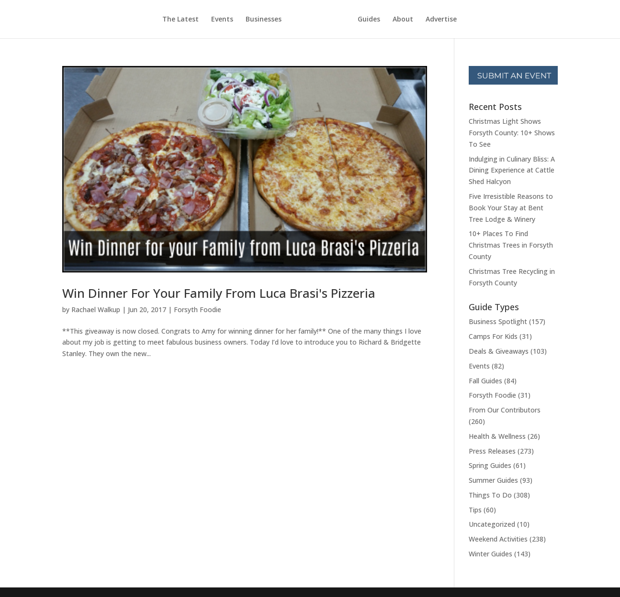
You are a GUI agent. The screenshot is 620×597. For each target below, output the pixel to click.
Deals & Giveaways (499, 351)
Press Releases (492, 451)
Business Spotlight (498, 321)
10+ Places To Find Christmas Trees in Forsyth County (511, 245)
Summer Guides (493, 480)
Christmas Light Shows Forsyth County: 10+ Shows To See (512, 133)
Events (222, 19)
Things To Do (490, 494)
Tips (475, 509)
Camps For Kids (493, 336)
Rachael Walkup (95, 309)
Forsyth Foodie (197, 309)
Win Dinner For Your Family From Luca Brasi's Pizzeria (218, 293)
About (403, 19)
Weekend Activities (498, 538)
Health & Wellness (497, 436)
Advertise (441, 19)
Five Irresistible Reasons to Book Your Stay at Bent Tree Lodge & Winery (511, 208)
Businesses (264, 19)
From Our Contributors (505, 409)
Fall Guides (485, 380)
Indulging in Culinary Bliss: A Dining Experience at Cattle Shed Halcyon (512, 170)
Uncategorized (492, 524)
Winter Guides (490, 553)
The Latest (180, 19)
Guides (369, 19)
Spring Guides (490, 465)
